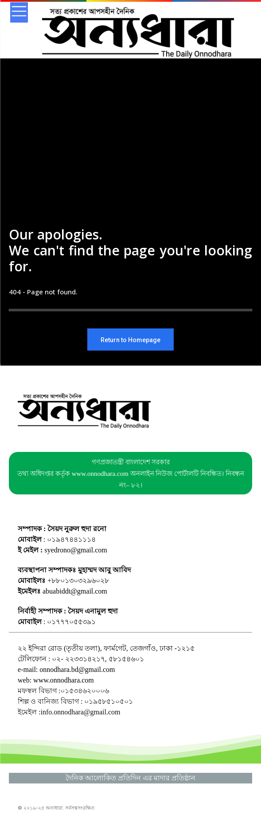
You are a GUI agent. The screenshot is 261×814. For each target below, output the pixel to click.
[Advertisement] (130, 160)
